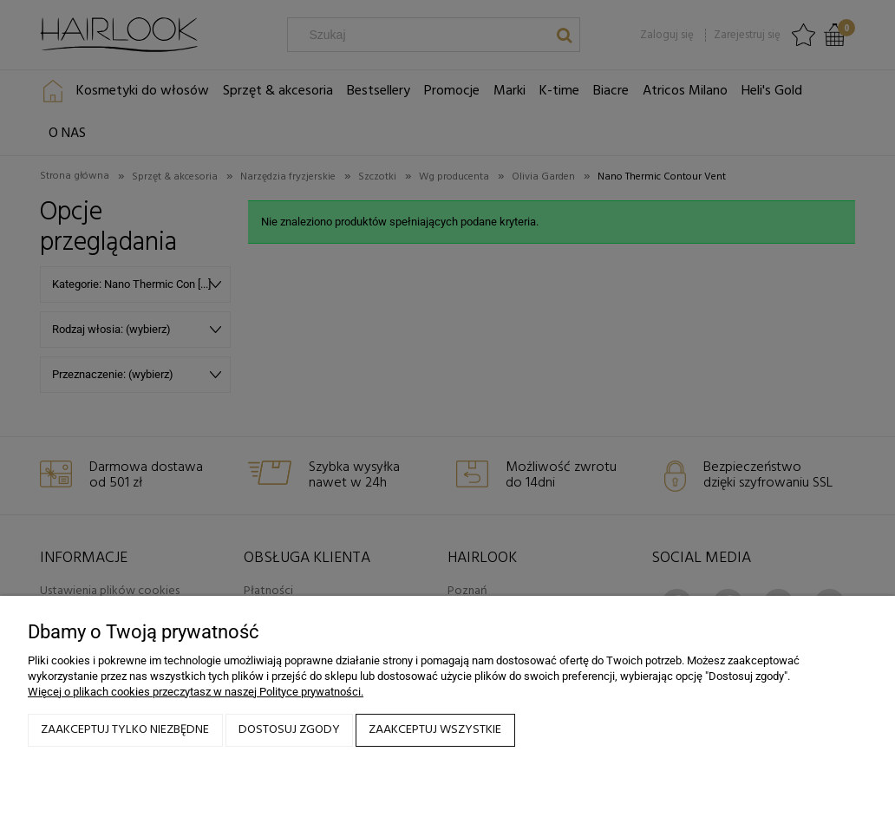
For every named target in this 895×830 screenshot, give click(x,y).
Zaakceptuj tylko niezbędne (125, 730)
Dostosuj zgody (289, 730)
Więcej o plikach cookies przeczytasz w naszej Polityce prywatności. (195, 691)
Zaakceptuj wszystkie (435, 730)
